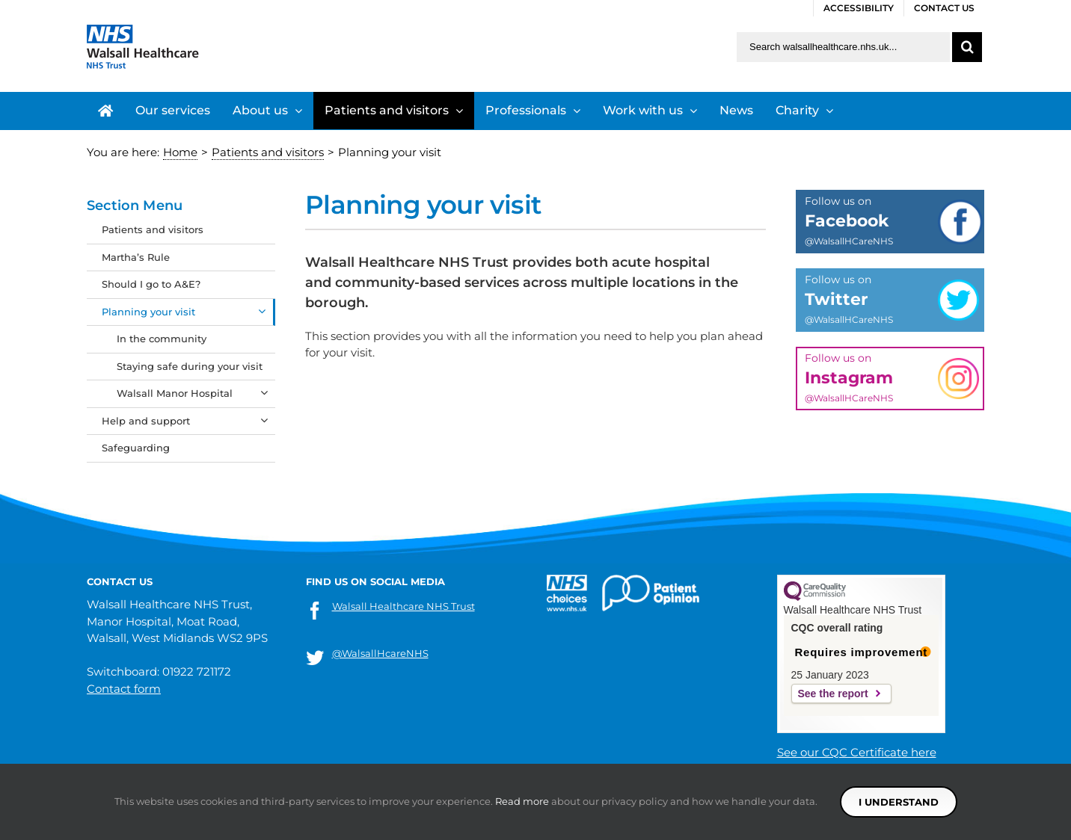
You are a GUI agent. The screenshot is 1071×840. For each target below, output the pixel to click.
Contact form (124, 689)
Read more (522, 801)
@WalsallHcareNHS (380, 653)
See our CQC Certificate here (856, 752)
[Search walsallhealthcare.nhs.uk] (843, 47)
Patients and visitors (152, 229)
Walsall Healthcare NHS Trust (403, 606)
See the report (833, 694)
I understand (899, 802)
